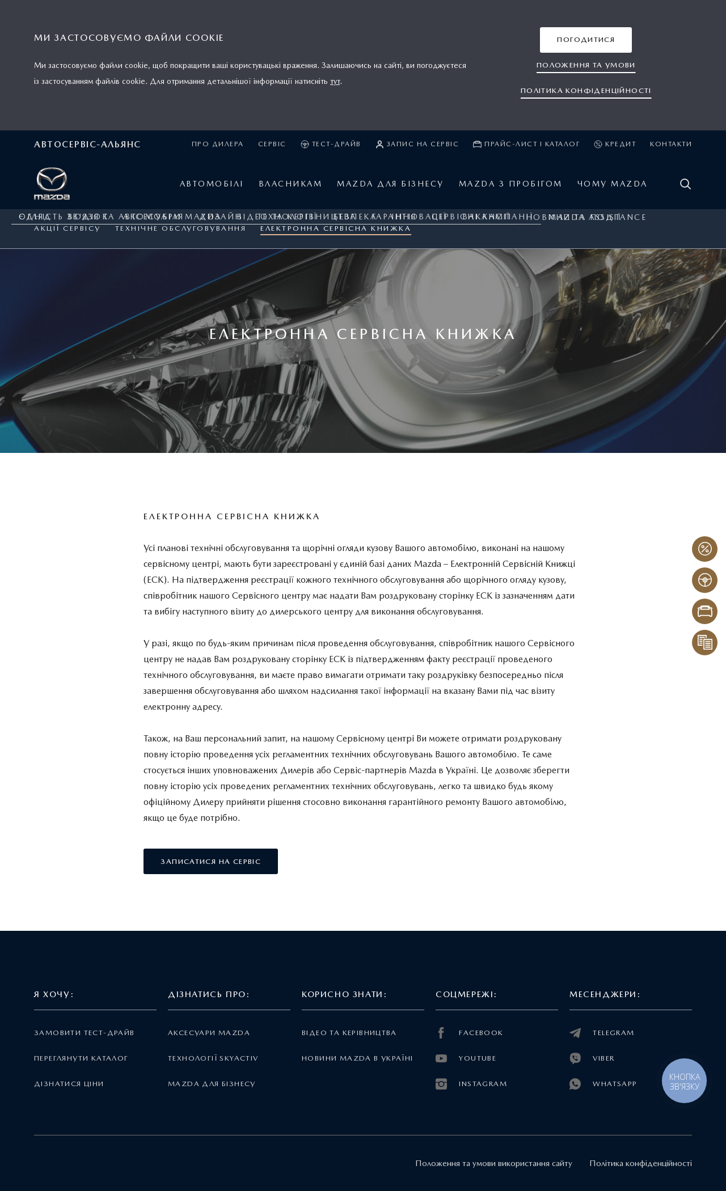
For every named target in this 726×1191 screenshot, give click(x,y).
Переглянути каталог (81, 1058)
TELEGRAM (602, 1033)
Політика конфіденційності (640, 1163)
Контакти (671, 144)
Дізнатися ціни (69, 1083)
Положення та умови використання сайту (493, 1163)
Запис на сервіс (417, 144)
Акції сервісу (67, 228)
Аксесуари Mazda (209, 1032)
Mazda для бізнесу (212, 1083)
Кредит (615, 144)
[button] (586, 40)
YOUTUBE (466, 1058)
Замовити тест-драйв (84, 1032)
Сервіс (272, 144)
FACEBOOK (470, 1033)
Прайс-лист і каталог (526, 144)
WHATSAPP (603, 1084)
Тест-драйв (331, 144)
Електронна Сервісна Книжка (335, 228)
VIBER (591, 1058)
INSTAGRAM (471, 1084)
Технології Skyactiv (213, 1058)
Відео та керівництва (349, 1032)
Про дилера (218, 144)
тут (335, 81)
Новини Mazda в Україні (357, 1058)
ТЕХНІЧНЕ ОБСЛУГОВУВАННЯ (181, 228)
